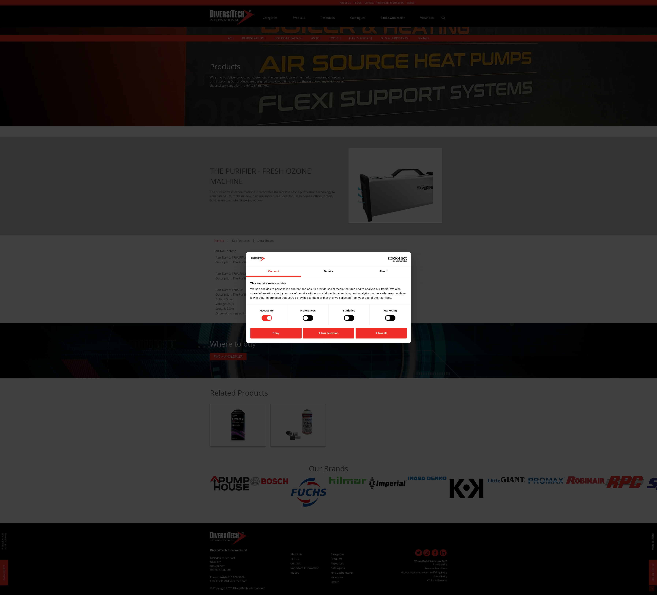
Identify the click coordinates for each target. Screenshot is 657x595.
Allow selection (328, 333)
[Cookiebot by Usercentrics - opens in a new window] (391, 259)
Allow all (381, 333)
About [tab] (383, 271)
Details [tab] (328, 271)
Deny (276, 333)
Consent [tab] (273, 271)
